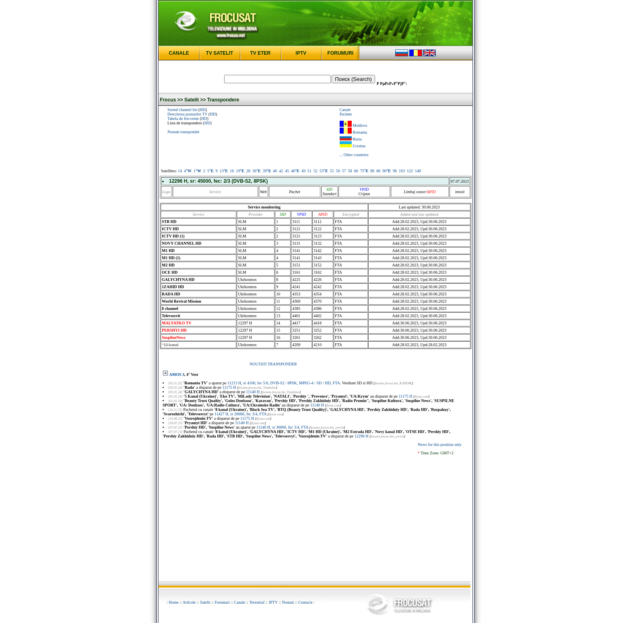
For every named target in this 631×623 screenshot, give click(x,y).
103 (402, 171)
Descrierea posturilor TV (187, 114)
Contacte (305, 602)
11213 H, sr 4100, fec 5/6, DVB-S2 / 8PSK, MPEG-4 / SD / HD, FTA (283, 383)
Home (173, 602)
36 (256, 171)
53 (324, 171)
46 (295, 171)
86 (378, 171)
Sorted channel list (182, 109)
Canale (345, 109)
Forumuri (222, 602)
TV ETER (260, 53)
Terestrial (257, 602)
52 (315, 171)
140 (418, 171)
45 (287, 171)
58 (350, 171)
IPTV (301, 53)
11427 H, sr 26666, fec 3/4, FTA (240, 414)
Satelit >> (195, 100)
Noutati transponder (183, 132)
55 (332, 171)
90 (386, 171)
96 (395, 171)
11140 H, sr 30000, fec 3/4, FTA (282, 427)
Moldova (360, 125)
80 (372, 171)
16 (232, 171)
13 (224, 171)
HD (202, 109)
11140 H (253, 392)
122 (410, 171)
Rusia (357, 139)
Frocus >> (171, 100)
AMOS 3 (177, 374)
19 (240, 171)
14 (180, 171)
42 (281, 171)
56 (338, 171)
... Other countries (354, 155)
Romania (360, 132)
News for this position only (440, 444)
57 (344, 171)
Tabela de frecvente (183, 118)
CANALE (179, 53)
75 (364, 171)
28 (248, 171)
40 (275, 171)
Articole (189, 602)
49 (303, 171)
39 (267, 171)
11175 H (229, 387)
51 (309, 171)
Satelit (205, 602)
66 (356, 171)
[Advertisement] (315, 516)
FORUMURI (341, 53)
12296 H (362, 436)
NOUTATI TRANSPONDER (273, 364)
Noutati (288, 602)
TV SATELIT (219, 53)
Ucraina (359, 146)
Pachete (346, 114)
